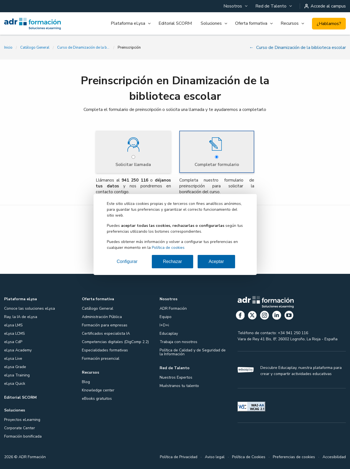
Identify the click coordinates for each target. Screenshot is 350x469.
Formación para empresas (104, 325)
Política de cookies (168, 247)
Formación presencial (100, 358)
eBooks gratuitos (97, 398)
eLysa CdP (13, 341)
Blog (86, 381)
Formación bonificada (23, 436)
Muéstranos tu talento (179, 385)
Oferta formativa (251, 23)
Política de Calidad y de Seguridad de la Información (193, 352)
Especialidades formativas (105, 350)
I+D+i (164, 325)
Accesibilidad (334, 457)
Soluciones (211, 23)
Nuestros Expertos (176, 377)
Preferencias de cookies (294, 457)
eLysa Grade (15, 366)
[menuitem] (235, 6)
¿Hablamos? (329, 24)
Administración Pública (102, 316)
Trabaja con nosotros (178, 341)
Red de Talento (270, 6)
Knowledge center (98, 390)
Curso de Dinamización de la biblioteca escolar (83, 47)
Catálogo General (34, 47)
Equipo (166, 316)
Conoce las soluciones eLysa (29, 308)
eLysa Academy (18, 350)
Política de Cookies (248, 457)
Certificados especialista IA (106, 333)
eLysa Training (17, 375)
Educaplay (169, 333)
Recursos (290, 23)
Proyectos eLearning (22, 419)
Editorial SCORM (175, 23)
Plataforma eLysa (128, 23)
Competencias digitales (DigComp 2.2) (115, 341)
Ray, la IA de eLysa (20, 316)
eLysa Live (13, 358)
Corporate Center (19, 428)
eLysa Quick (14, 383)
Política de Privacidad (178, 457)
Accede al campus (325, 6)
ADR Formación (173, 308)
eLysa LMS (13, 325)
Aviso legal (215, 457)
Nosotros (232, 6)
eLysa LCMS (14, 333)
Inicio (8, 47)
